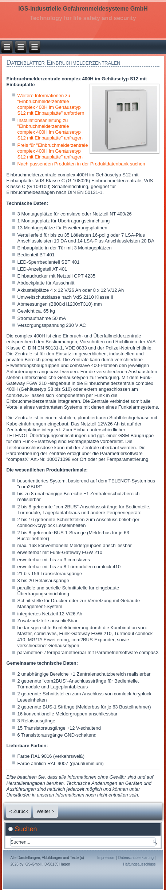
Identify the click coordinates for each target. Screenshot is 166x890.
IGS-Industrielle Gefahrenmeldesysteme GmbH (83, 8)
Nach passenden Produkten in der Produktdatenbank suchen (81, 164)
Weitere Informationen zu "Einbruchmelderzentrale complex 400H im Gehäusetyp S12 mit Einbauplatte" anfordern (50, 104)
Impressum (106, 858)
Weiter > (45, 811)
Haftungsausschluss (139, 864)
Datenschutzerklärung (136, 858)
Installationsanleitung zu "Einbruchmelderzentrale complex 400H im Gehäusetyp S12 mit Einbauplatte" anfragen (50, 129)
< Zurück (18, 811)
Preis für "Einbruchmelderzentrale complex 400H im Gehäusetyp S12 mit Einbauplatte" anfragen (52, 151)
